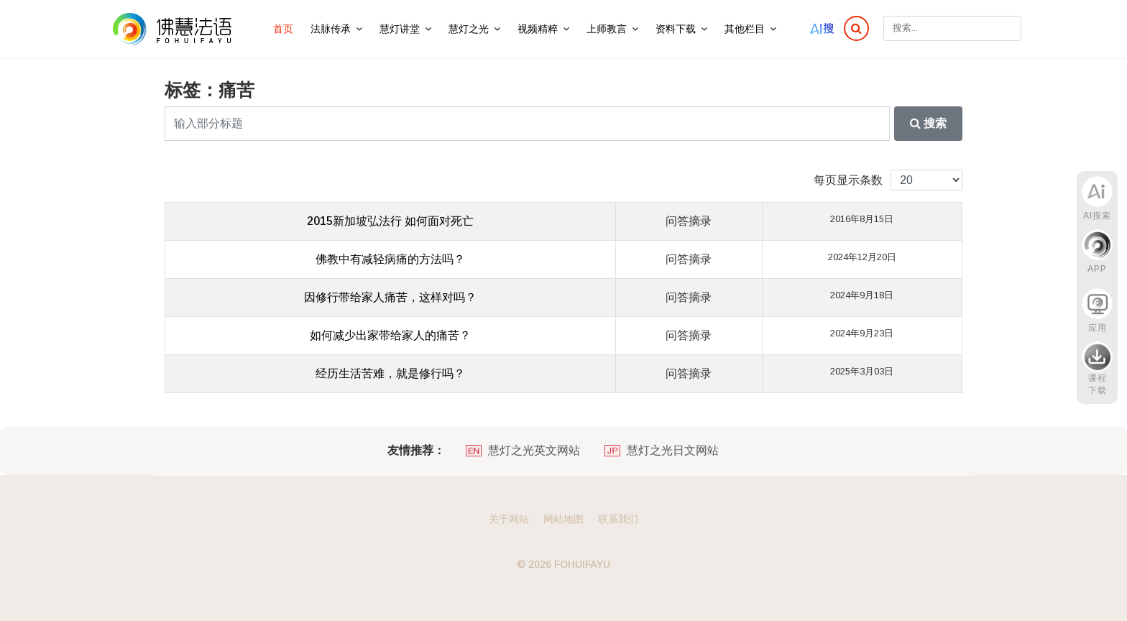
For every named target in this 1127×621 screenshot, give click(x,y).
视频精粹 (538, 28)
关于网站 (509, 519)
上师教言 (606, 28)
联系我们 (618, 519)
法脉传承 (330, 28)
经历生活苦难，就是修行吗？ (390, 373)
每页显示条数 (848, 180)
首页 (283, 28)
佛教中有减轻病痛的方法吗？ (390, 259)
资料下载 (676, 28)
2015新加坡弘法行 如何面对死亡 (390, 221)
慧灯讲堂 (400, 28)
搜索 (928, 123)
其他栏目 (744, 28)
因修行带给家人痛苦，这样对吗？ (390, 297)
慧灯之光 (468, 28)
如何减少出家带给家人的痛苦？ (390, 335)
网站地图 (563, 519)
